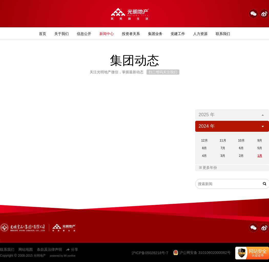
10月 (241, 140)
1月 (259, 156)
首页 (42, 34)
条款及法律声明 (49, 249)
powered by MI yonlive (63, 255)
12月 (204, 140)
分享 (72, 249)
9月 (259, 140)
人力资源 (200, 34)
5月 (259, 148)
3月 (223, 156)
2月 (241, 156)
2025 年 (231, 114)
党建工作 (178, 34)
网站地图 (25, 249)
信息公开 (84, 34)
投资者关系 (131, 34)
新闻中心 (106, 34)
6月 (241, 148)
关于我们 (61, 34)
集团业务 (155, 34)
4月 (204, 156)
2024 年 (231, 126)
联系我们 (223, 34)
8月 (204, 148)
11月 (223, 140)
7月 (223, 148)
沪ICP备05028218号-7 (150, 253)
